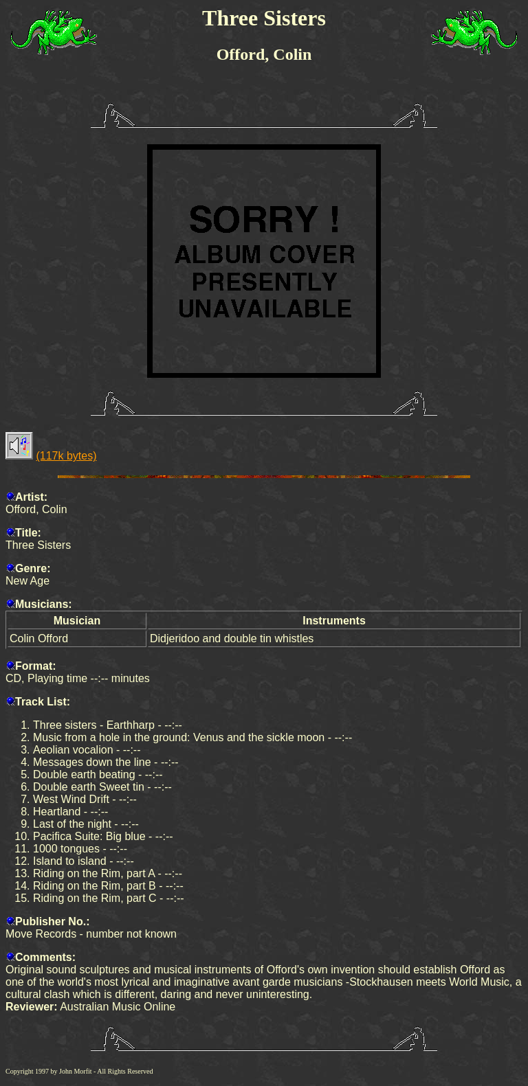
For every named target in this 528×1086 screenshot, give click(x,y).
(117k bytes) (66, 456)
